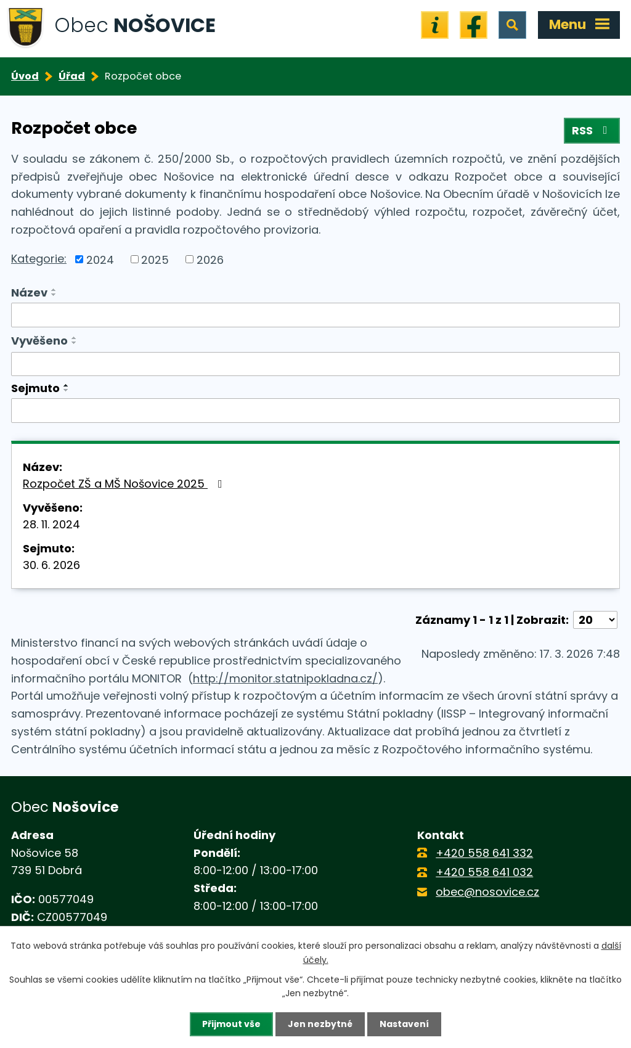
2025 (155, 259)
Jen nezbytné (320, 1024)
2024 (100, 259)
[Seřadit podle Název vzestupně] (54, 289)
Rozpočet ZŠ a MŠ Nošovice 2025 (125, 483)
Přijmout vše (231, 1024)
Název (29, 292)
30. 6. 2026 (51, 565)
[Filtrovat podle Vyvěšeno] (315, 364)
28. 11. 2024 (51, 524)
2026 (210, 259)
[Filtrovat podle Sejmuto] (315, 410)
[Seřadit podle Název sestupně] (54, 294)
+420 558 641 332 (484, 853)
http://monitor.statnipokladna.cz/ (285, 678)
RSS (592, 130)
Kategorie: (39, 258)
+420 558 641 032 (484, 872)
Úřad (72, 76)
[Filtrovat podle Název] (315, 315)
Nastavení (404, 1024)
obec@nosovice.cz (487, 891)
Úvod (25, 76)
